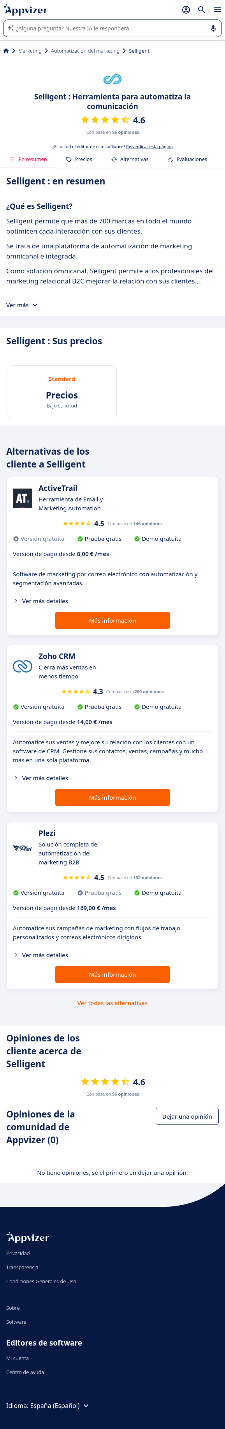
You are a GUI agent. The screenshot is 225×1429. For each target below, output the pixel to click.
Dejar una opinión (187, 1116)
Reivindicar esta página (149, 146)
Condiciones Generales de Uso (41, 1281)
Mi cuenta (17, 1358)
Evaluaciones (187, 159)
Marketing (30, 50)
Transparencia (22, 1267)
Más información (112, 620)
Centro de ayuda (25, 1372)
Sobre (13, 1307)
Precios (79, 159)
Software (16, 1321)
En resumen (28, 159)
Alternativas (130, 159)
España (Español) (60, 1405)
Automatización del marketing (85, 50)
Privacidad (18, 1253)
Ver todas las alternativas (112, 1003)
